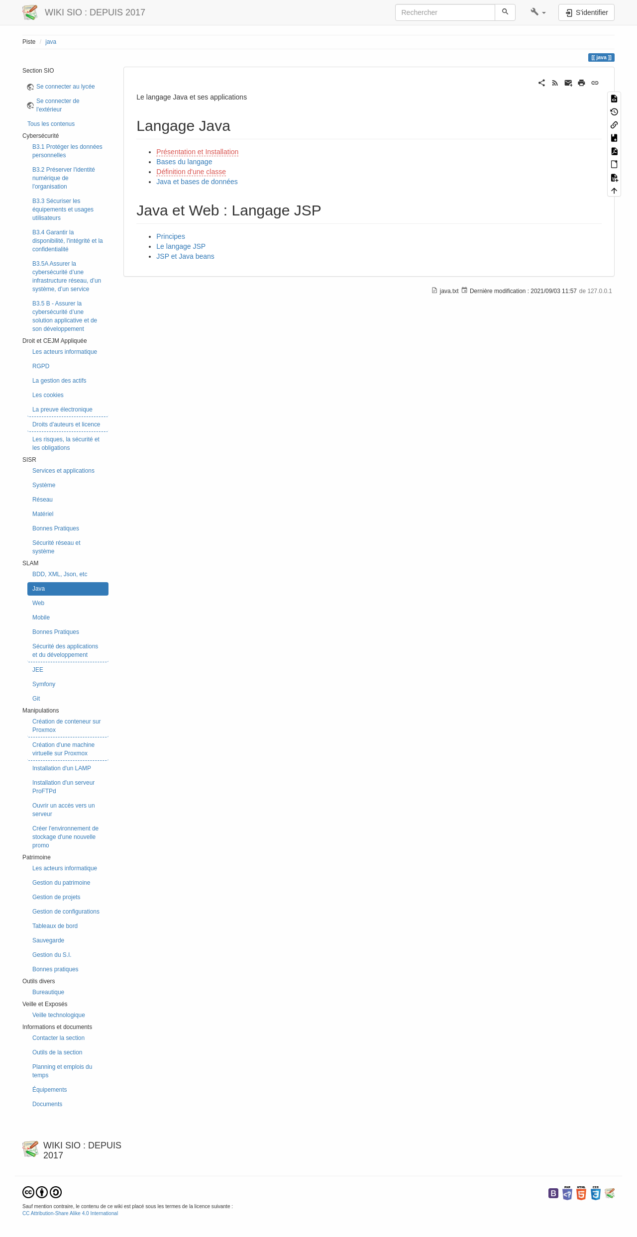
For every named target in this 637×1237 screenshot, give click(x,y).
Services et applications (63, 470)
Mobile (41, 617)
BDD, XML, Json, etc (59, 574)
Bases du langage (184, 162)
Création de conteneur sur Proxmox (66, 725)
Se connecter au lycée (65, 86)
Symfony (43, 684)
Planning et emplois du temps (62, 1071)
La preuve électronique (62, 409)
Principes (170, 236)
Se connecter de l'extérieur (58, 105)
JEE (37, 669)
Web (38, 603)
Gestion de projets (56, 897)
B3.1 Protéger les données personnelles (67, 151)
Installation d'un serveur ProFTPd (63, 787)
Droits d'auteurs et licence (66, 424)
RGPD (40, 366)
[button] (538, 12)
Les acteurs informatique (64, 351)
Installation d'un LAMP (61, 768)
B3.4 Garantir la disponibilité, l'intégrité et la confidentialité (67, 241)
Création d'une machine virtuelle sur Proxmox (63, 749)
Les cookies (48, 395)
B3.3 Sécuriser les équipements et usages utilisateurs (63, 209)
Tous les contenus (51, 123)
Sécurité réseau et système (56, 547)
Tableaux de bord (55, 926)
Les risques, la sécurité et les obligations (66, 443)
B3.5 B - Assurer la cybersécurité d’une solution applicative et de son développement (64, 316)
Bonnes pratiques (55, 969)
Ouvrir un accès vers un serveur (63, 810)
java (50, 41)
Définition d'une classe (191, 172)
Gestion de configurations (66, 911)
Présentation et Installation (197, 152)
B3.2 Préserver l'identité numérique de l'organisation (63, 178)
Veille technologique (58, 1015)
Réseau (42, 499)
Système (43, 485)
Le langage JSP (181, 246)
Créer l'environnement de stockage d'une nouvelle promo (65, 837)
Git (36, 698)
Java (38, 588)
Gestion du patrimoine (61, 882)
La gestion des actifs (59, 380)
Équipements (49, 1089)
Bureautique (48, 992)
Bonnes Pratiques (55, 528)
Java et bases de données (196, 182)
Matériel (42, 514)
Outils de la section (57, 1052)
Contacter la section (58, 1037)
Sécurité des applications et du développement (65, 650)
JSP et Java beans (185, 256)
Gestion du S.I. (52, 954)
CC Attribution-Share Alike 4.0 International (70, 1213)
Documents (47, 1104)
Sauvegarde (48, 940)
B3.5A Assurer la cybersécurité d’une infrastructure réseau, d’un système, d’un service (66, 276)
